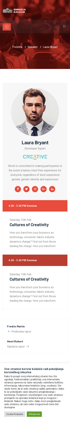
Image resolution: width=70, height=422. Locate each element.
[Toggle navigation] (7, 27)
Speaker (33, 47)
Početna (17, 47)
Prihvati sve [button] (34, 414)
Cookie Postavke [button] (14, 414)
